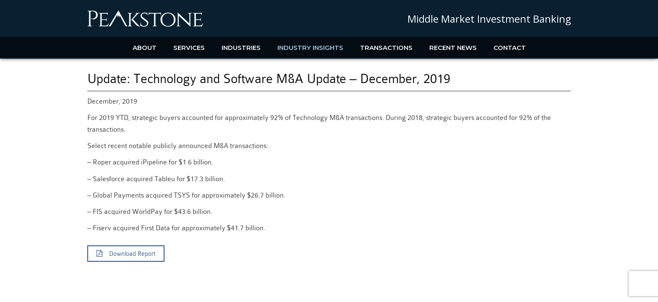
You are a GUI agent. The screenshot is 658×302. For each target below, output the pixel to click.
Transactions (386, 48)
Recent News (453, 48)
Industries (241, 48)
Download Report (126, 254)
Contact (510, 48)
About (145, 48)
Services (189, 48)
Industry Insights (310, 48)
